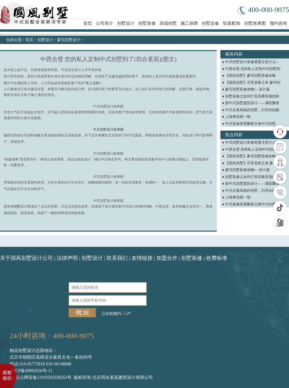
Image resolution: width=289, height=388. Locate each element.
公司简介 (104, 23)
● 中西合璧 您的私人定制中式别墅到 (251, 69)
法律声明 (67, 258)
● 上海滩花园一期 (236, 117)
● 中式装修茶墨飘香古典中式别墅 (249, 124)
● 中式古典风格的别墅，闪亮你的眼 (250, 110)
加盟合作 (166, 258)
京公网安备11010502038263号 (41, 377)
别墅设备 (210, 23)
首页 (87, 23)
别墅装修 (147, 23)
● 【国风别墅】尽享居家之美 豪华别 (251, 82)
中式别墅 (13, 206)
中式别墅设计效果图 (108, 129)
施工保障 (189, 23)
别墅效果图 (255, 23)
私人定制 (92, 83)
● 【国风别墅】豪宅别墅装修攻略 (249, 75)
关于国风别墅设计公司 (26, 258)
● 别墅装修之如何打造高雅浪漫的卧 (250, 96)
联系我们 (117, 258)
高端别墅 (168, 23)
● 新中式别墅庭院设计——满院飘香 (250, 103)
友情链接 (142, 258)
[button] (30, 311)
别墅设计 (125, 23)
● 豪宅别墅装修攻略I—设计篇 (246, 89)
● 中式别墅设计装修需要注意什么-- (250, 62)
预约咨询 (278, 23)
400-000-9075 (263, 10)
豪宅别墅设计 (68, 40)
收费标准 (216, 258)
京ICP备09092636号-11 (31, 370)
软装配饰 (231, 23)
